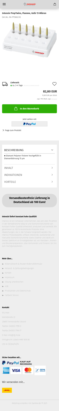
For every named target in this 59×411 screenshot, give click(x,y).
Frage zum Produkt (13, 130)
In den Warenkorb (26, 108)
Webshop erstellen (20, 403)
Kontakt (8, 273)
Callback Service (12, 295)
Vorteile (10, 182)
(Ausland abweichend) (31, 85)
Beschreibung (14, 150)
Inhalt (8, 168)
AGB (6, 286)
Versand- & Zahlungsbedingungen (19, 268)
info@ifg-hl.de (14, 335)
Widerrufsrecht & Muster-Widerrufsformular (23, 264)
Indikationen (13, 175)
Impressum (9, 277)
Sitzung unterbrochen (14, 282)
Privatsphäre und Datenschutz (18, 291)
